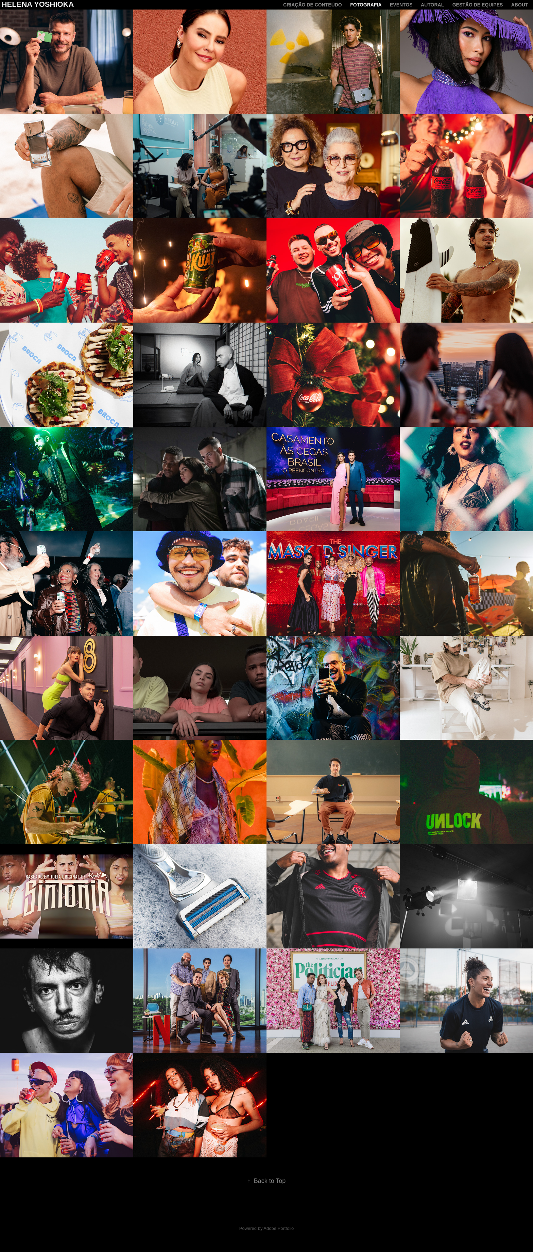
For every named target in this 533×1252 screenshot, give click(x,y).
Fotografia (365, 4)
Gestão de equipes (477, 4)
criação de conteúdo (312, 4)
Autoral (432, 4)
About (519, 4)
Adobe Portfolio (278, 1228)
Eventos (401, 4)
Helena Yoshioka (38, 4)
